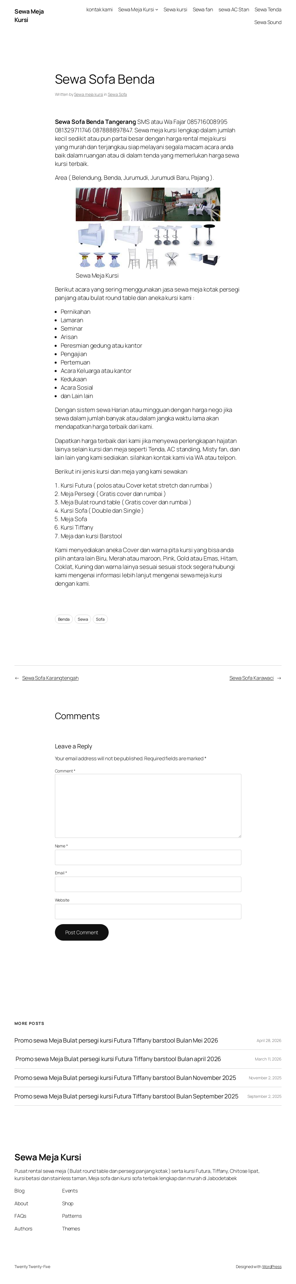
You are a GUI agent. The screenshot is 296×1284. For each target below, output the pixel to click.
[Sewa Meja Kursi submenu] (156, 9)
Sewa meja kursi (88, 94)
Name (61, 846)
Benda (64, 619)
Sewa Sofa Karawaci (252, 677)
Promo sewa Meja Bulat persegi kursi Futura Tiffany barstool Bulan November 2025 (125, 1077)
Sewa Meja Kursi (48, 1157)
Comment (65, 771)
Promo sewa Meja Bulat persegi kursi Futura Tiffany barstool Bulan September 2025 (126, 1096)
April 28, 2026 (269, 1040)
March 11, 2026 (268, 1059)
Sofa (100, 619)
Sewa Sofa (117, 94)
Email (61, 872)
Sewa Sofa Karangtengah (50, 677)
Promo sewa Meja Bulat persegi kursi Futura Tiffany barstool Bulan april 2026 (117, 1059)
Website (62, 900)
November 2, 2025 (265, 1077)
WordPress (272, 1266)
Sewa (83, 619)
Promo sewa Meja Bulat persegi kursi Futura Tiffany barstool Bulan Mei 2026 (116, 1040)
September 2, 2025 (264, 1096)
